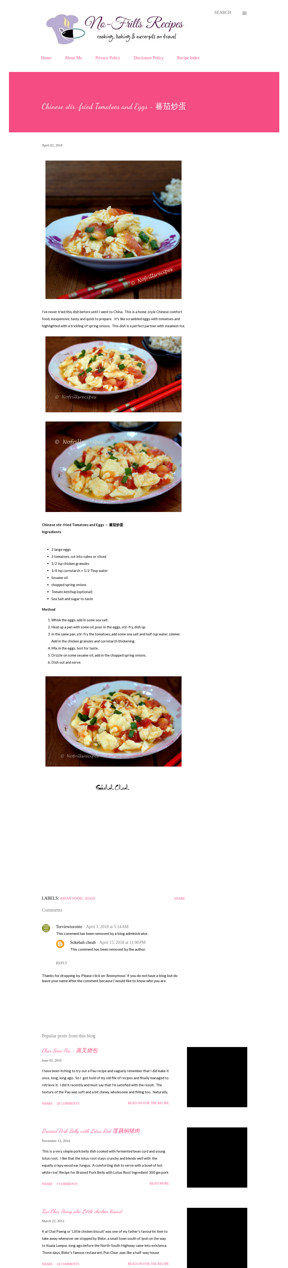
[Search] (222, 12)
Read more (159, 1183)
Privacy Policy (107, 57)
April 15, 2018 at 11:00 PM (122, 942)
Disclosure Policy (149, 57)
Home (46, 57)
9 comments (67, 1184)
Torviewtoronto (69, 926)
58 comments (68, 1103)
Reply (62, 963)
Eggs (90, 898)
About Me (73, 57)
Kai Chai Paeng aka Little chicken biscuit (82, 1211)
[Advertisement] (113, 845)
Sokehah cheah (83, 942)
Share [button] (179, 898)
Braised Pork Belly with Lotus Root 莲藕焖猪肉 (91, 1131)
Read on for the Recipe (148, 1103)
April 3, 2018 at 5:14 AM (107, 926)
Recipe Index (188, 57)
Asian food (71, 898)
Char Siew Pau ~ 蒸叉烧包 (69, 1050)
